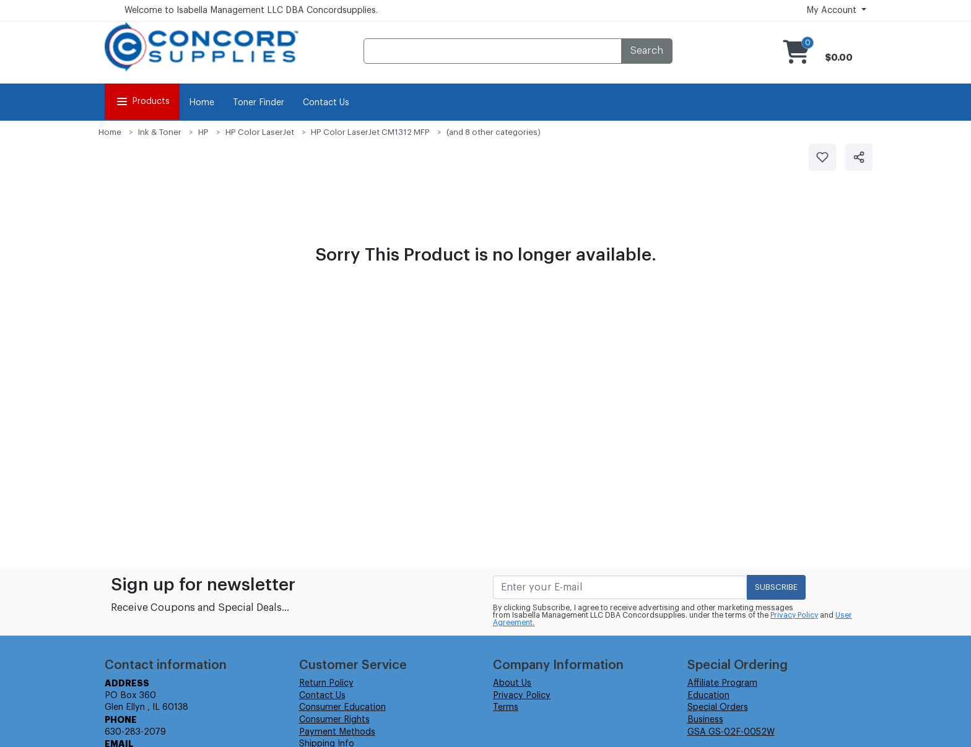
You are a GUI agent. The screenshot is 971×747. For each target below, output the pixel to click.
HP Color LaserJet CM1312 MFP (370, 132)
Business (705, 719)
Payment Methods (337, 732)
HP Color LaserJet (259, 132)
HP (203, 132)
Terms (505, 707)
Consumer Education (342, 707)
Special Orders (717, 707)
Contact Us (326, 102)
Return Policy (326, 683)
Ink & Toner (159, 132)
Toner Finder (258, 102)
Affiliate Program (722, 683)
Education (708, 695)
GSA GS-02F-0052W (731, 732)
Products (142, 101)
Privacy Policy (794, 615)
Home (201, 102)
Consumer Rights (334, 719)
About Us (512, 683)
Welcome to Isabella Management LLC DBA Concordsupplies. (251, 10)
